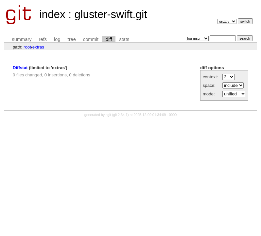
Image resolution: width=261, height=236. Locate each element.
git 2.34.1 (120, 115)
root (27, 47)
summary (21, 39)
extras (38, 47)
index (52, 14)
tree (72, 39)
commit (90, 39)
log (57, 39)
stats (124, 39)
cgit (109, 115)
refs (43, 39)
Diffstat (20, 67)
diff (109, 39)
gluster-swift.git (110, 14)
